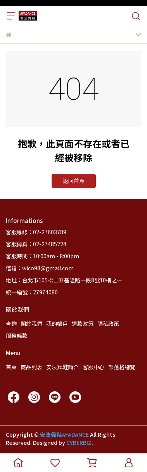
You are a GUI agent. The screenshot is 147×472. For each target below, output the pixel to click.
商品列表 (31, 367)
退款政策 (82, 323)
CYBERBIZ (79, 442)
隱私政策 (108, 323)
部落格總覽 (121, 367)
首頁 (11, 367)
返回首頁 (74, 181)
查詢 (11, 323)
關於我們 (31, 323)
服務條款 (17, 335)
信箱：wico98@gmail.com (40, 268)
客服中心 (93, 367)
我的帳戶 (57, 323)
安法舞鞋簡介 (62, 367)
